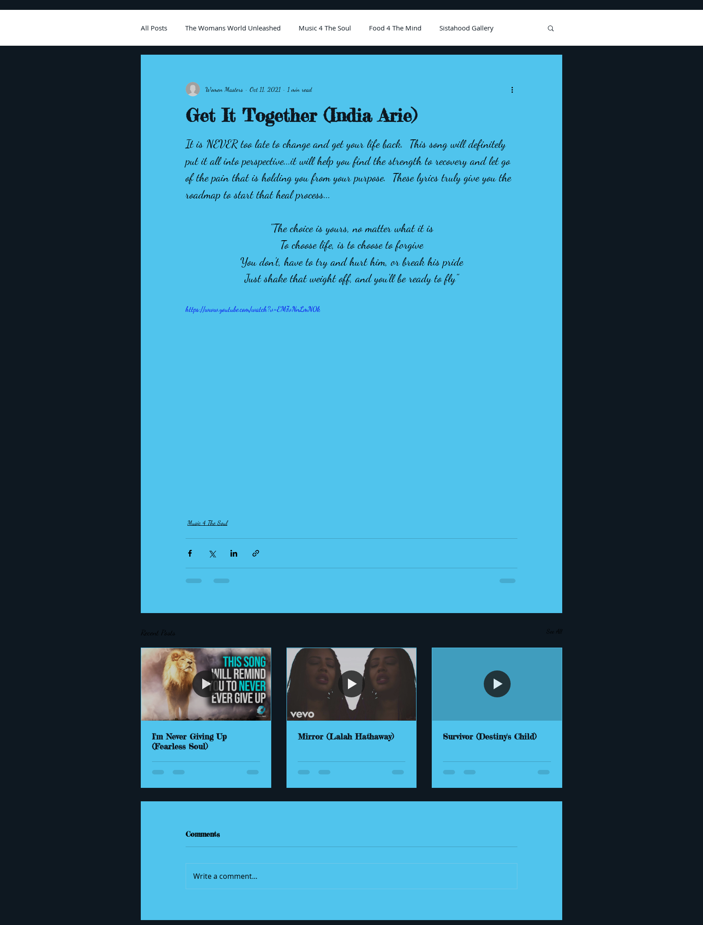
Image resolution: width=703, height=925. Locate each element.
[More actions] (512, 89)
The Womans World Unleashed (233, 27)
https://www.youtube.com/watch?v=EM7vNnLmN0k (253, 309)
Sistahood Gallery (466, 27)
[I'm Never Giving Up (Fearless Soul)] (206, 684)
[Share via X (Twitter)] (212, 553)
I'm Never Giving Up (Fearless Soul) (189, 741)
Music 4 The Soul (325, 27)
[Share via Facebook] (190, 553)
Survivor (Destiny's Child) (489, 736)
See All (554, 631)
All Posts (154, 27)
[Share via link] (256, 553)
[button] (551, 27)
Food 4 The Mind (395, 27)
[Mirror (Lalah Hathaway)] (352, 684)
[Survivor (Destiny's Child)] (497, 684)
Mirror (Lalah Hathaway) (346, 736)
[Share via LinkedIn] (234, 553)
